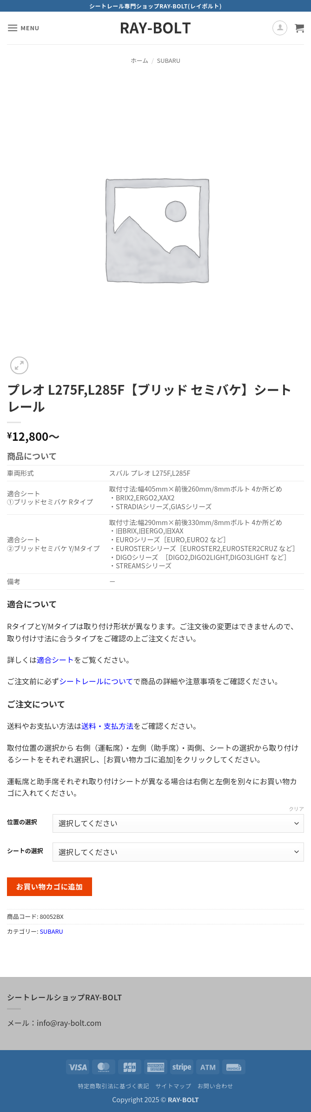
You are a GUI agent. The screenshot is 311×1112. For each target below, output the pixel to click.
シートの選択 (25, 851)
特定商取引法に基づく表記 (113, 1086)
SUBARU (168, 60)
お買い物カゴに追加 (49, 886)
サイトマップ (173, 1086)
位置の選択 (22, 822)
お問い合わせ (215, 1086)
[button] (23, 27)
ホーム (139, 60)
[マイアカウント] (279, 27)
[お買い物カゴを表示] (299, 28)
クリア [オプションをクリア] (296, 808)
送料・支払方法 (107, 725)
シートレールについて (96, 681)
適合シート (55, 659)
